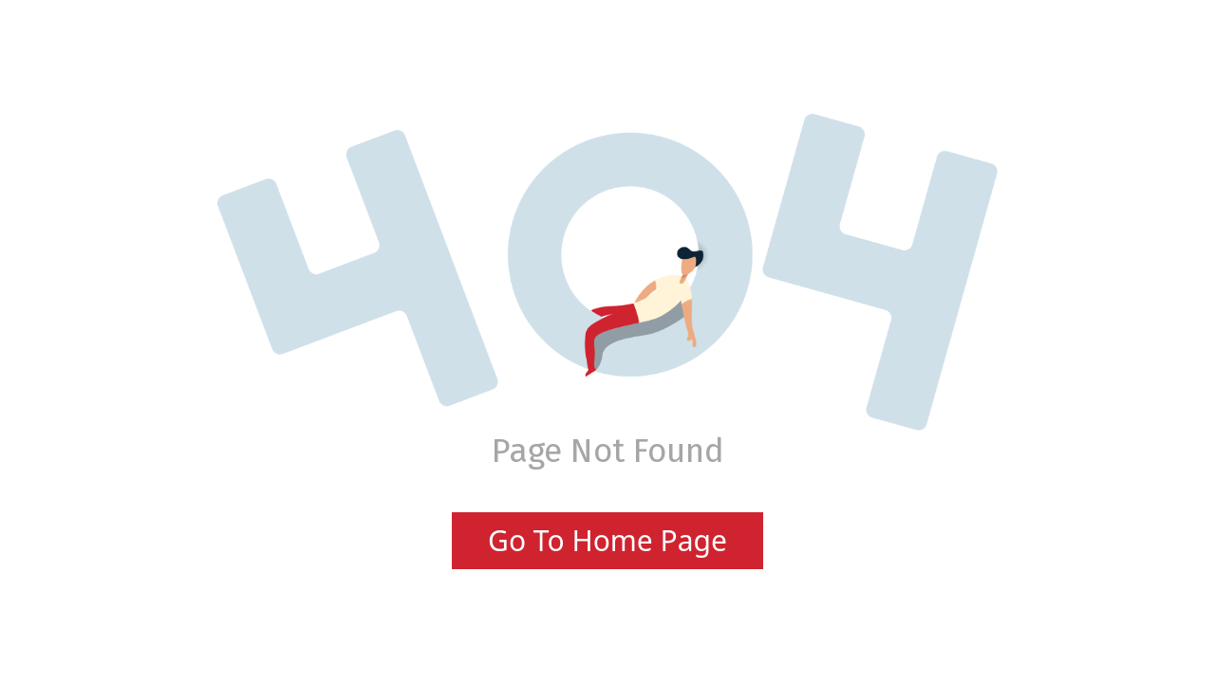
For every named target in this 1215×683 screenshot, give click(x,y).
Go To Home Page (607, 540)
